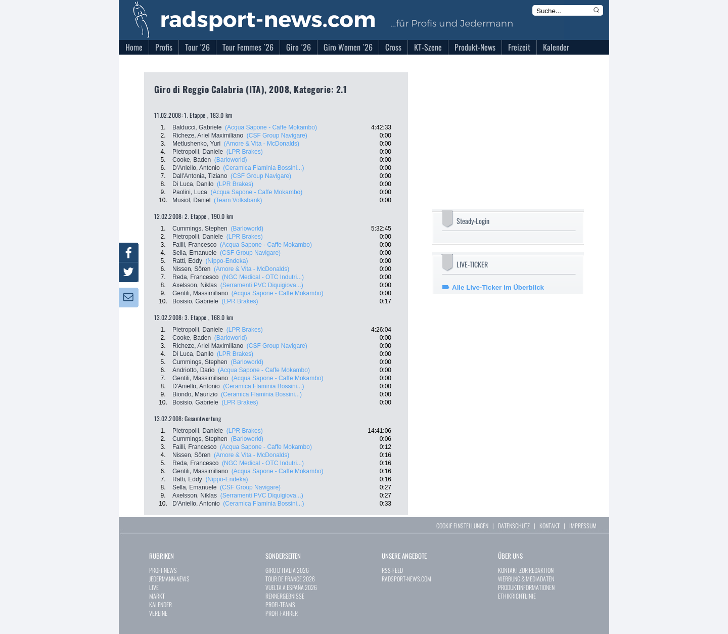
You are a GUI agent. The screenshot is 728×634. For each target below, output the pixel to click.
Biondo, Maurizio (194, 394)
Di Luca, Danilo (192, 184)
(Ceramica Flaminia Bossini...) (263, 167)
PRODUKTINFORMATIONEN (526, 587)
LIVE (154, 587)
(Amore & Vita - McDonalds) (261, 143)
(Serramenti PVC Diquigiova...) (261, 285)
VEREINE (158, 613)
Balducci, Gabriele (196, 127)
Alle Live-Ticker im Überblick (498, 287)
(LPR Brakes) (244, 151)
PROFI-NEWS (163, 570)
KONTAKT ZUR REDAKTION (526, 570)
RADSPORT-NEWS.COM (406, 578)
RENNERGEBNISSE (284, 596)
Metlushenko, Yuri (196, 143)
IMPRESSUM (583, 525)
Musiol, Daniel (191, 200)
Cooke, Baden (191, 159)
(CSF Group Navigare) (277, 135)
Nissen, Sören (191, 269)
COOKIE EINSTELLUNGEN (462, 525)
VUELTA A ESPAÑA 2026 (291, 587)
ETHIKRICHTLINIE (517, 596)
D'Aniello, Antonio (196, 167)
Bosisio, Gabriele (195, 301)
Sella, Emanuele (194, 252)
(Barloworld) (230, 159)
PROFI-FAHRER (281, 613)
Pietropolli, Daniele (197, 151)
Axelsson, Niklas (194, 285)
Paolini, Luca (189, 192)
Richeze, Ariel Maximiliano (207, 135)
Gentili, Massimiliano (200, 293)
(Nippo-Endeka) (226, 260)
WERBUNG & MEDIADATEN (526, 578)
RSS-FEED (392, 570)
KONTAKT (549, 525)
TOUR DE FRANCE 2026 (290, 578)
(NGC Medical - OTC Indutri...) (263, 277)
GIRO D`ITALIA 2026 (287, 570)
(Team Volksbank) (238, 200)
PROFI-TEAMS (280, 604)
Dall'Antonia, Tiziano (199, 175)
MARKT (157, 596)
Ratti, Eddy (187, 260)
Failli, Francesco (194, 244)
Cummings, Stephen (200, 228)
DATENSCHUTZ (514, 525)
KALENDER (160, 604)
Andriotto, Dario (193, 370)
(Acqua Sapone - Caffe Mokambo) (271, 127)
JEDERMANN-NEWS (169, 578)
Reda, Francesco (195, 277)
